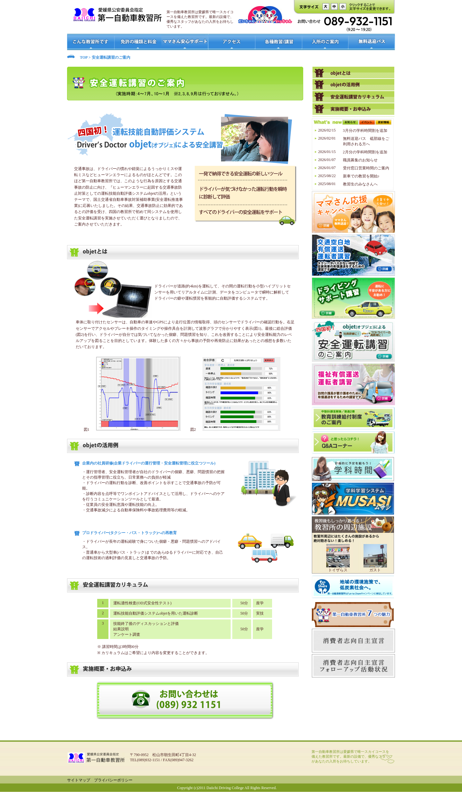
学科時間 (353, 468)
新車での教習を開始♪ (361, 176)
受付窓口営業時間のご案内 (366, 168)
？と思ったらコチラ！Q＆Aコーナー (353, 443)
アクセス (232, 42)
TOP (84, 57)
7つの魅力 (353, 614)
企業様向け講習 (353, 109)
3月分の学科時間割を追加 (365, 130)
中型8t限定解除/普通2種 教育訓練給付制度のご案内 (353, 418)
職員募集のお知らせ (360, 160)
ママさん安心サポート (185, 42)
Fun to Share (353, 587)
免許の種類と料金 (137, 42)
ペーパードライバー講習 (353, 97)
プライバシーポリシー (113, 780)
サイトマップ (78, 780)
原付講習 (353, 84)
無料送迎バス (371, 42)
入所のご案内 (325, 42)
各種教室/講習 (278, 42)
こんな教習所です (90, 42)
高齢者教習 (353, 72)
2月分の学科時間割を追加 (365, 152)
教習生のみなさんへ (360, 184)
